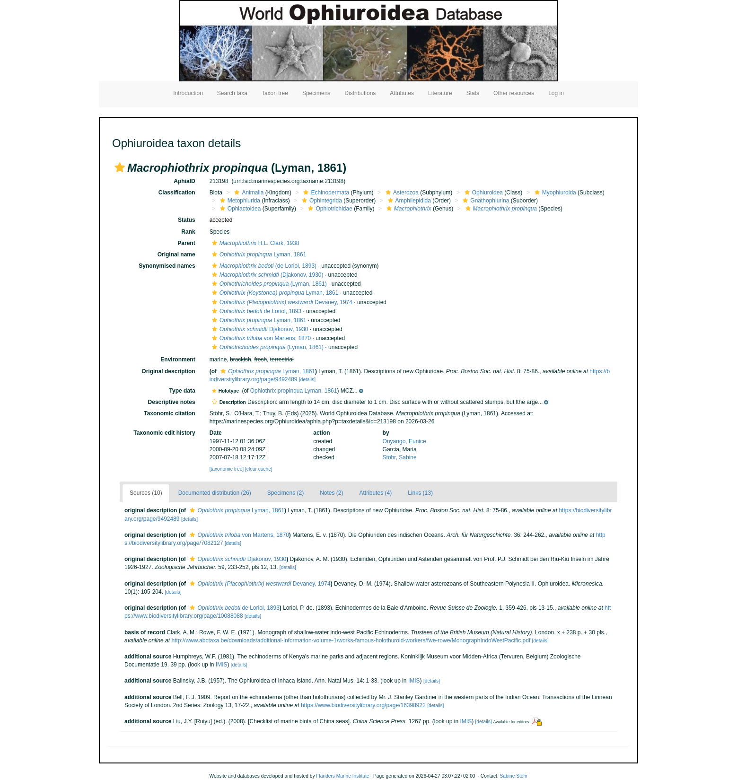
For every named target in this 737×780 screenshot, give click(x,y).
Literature (440, 93)
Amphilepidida (408, 200)
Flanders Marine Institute (342, 776)
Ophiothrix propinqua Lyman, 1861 (293, 390)
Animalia (247, 192)
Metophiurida (239, 200)
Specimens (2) (285, 493)
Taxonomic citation (169, 413)
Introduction (188, 93)
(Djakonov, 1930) (267, 275)
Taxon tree (275, 93)
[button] (119, 167)
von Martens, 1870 (260, 338)
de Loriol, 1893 (255, 311)
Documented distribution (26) (214, 493)
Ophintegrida (320, 200)
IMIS (222, 664)
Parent (186, 243)
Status (186, 220)
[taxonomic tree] (227, 469)
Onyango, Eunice (404, 441)
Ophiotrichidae (329, 208)
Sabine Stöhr (514, 776)
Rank (188, 231)
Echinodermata (325, 192)
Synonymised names (167, 266)
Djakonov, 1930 (259, 329)
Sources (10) (146, 493)
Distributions (360, 93)
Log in (556, 93)
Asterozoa (401, 192)
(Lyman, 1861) (268, 283)
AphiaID (184, 181)
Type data (182, 390)
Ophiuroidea (482, 192)
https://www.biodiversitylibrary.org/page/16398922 (363, 705)
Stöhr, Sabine (400, 457)
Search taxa (232, 93)
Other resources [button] (513, 93)
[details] (307, 379)
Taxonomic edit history (164, 432)
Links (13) (420, 493)
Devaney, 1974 (281, 302)
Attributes (402, 93)
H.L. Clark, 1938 (254, 243)
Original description (168, 371)
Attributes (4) (376, 493)
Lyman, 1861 (258, 254)
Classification (176, 192)
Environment (177, 359)
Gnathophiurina (484, 200)
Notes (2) (331, 493)
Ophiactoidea (239, 208)
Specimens (316, 93)
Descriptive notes (171, 402)
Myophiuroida (554, 192)
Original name (176, 254)
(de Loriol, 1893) (263, 266)
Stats (472, 93)
